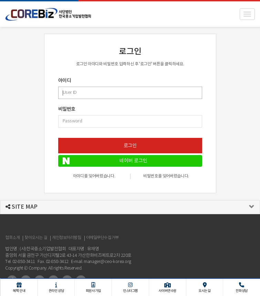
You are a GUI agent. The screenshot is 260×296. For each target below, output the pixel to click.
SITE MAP (22, 207)
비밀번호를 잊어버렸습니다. (166, 176)
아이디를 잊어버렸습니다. (94, 176)
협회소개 (12, 237)
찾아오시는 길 (35, 237)
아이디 (64, 80)
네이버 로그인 (105, 160)
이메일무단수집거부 (102, 237)
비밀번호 (66, 109)
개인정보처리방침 (66, 237)
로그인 (130, 146)
